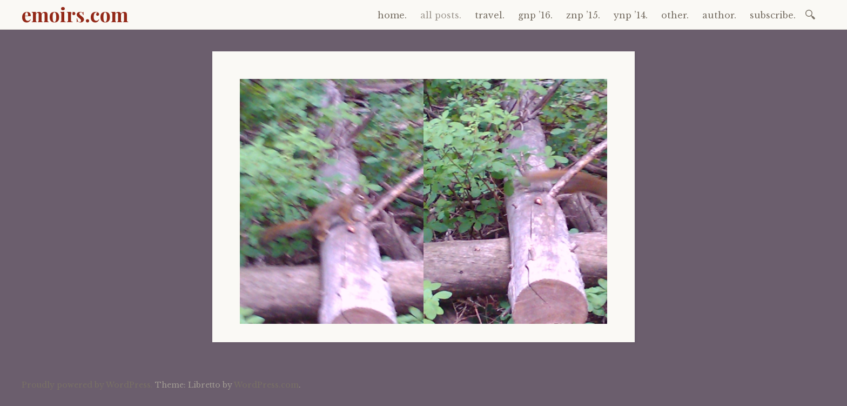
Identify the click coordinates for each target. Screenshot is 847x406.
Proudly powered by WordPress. (87, 385)
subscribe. (773, 15)
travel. (490, 15)
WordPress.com (266, 385)
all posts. (440, 15)
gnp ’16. (535, 15)
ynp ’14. (631, 15)
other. (675, 15)
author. (719, 15)
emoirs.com (75, 14)
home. (392, 15)
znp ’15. (583, 15)
